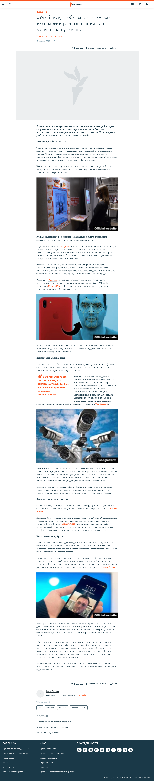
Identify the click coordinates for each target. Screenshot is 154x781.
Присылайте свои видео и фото (16, 749)
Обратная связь (46, 763)
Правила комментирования (52, 753)
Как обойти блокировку (13, 772)
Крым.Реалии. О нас (48, 749)
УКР (132, 4)
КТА (139, 4)
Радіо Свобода (56, 36)
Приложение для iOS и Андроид (17, 753)
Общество (41, 12)
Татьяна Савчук (43, 36)
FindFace (52, 280)
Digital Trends (68, 524)
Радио (5, 763)
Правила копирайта (48, 758)
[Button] (77, 48)
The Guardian (101, 404)
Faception (64, 246)
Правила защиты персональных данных (57, 772)
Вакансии (44, 767)
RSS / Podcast (8, 767)
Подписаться (8, 758)
